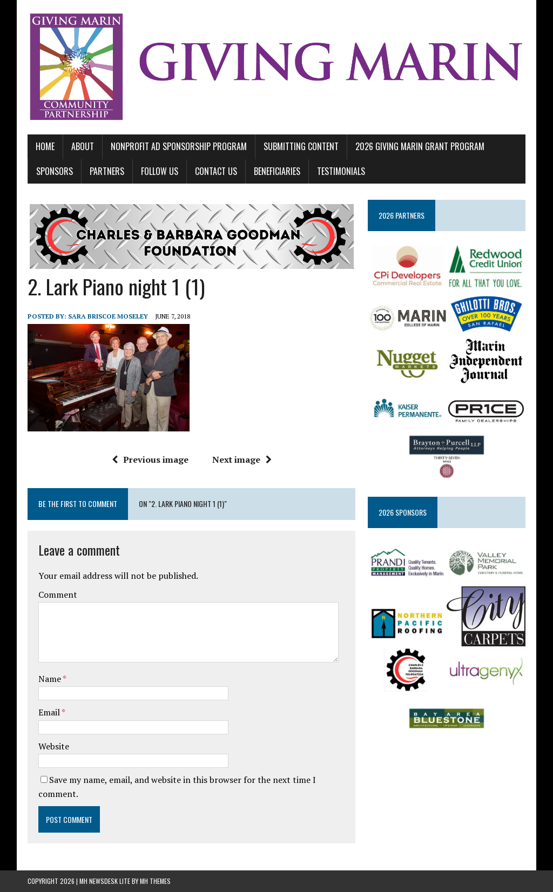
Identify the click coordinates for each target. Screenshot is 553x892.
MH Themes (155, 881)
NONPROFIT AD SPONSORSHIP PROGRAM (179, 146)
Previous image (150, 459)
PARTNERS (107, 171)
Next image (242, 459)
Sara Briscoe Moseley (108, 316)
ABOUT (82, 146)
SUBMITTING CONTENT (301, 146)
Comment (57, 594)
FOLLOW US (159, 171)
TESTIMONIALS (341, 171)
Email (50, 712)
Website (53, 746)
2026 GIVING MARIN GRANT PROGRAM (419, 146)
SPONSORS (54, 171)
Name (50, 679)
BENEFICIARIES (277, 171)
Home (45, 146)
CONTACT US (216, 171)
